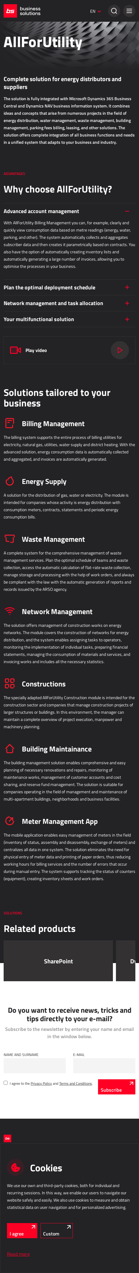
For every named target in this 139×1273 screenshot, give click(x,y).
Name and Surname (21, 1054)
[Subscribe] (116, 1086)
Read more (18, 1254)
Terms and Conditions (75, 1083)
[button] (129, 11)
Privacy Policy (41, 1083)
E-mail (79, 1054)
